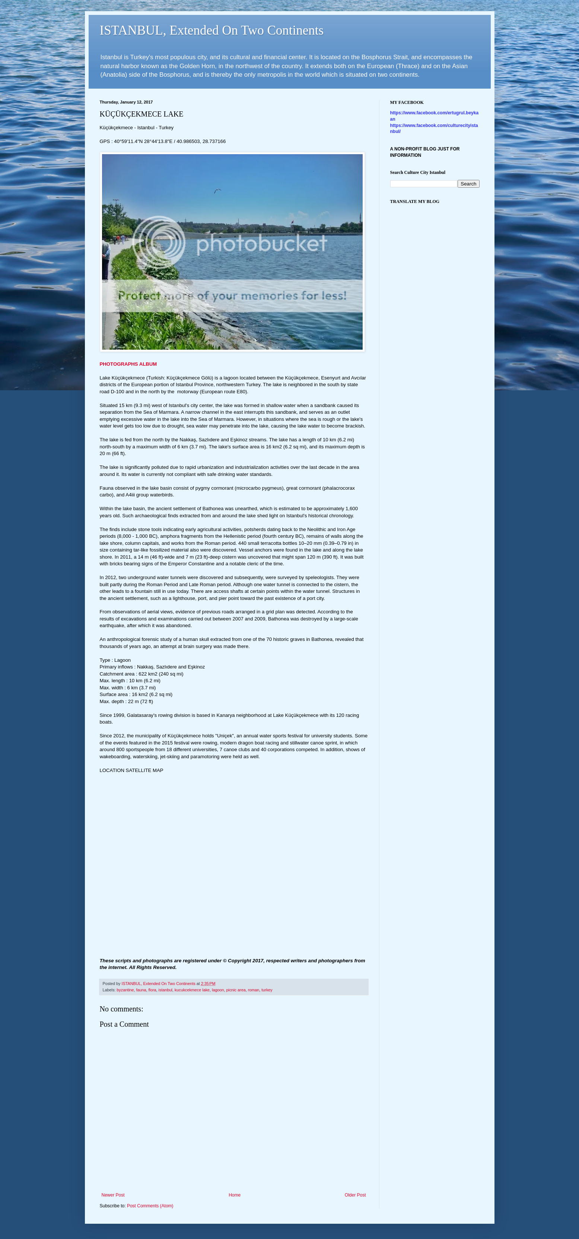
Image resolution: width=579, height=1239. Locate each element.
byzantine (125, 990)
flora (152, 990)
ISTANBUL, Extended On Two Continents (212, 30)
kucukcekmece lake (192, 990)
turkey (266, 990)
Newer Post (113, 1195)
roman (254, 990)
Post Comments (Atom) (150, 1205)
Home (235, 1195)
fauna (141, 990)
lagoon (218, 990)
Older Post (355, 1195)
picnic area (235, 990)
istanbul (165, 990)
